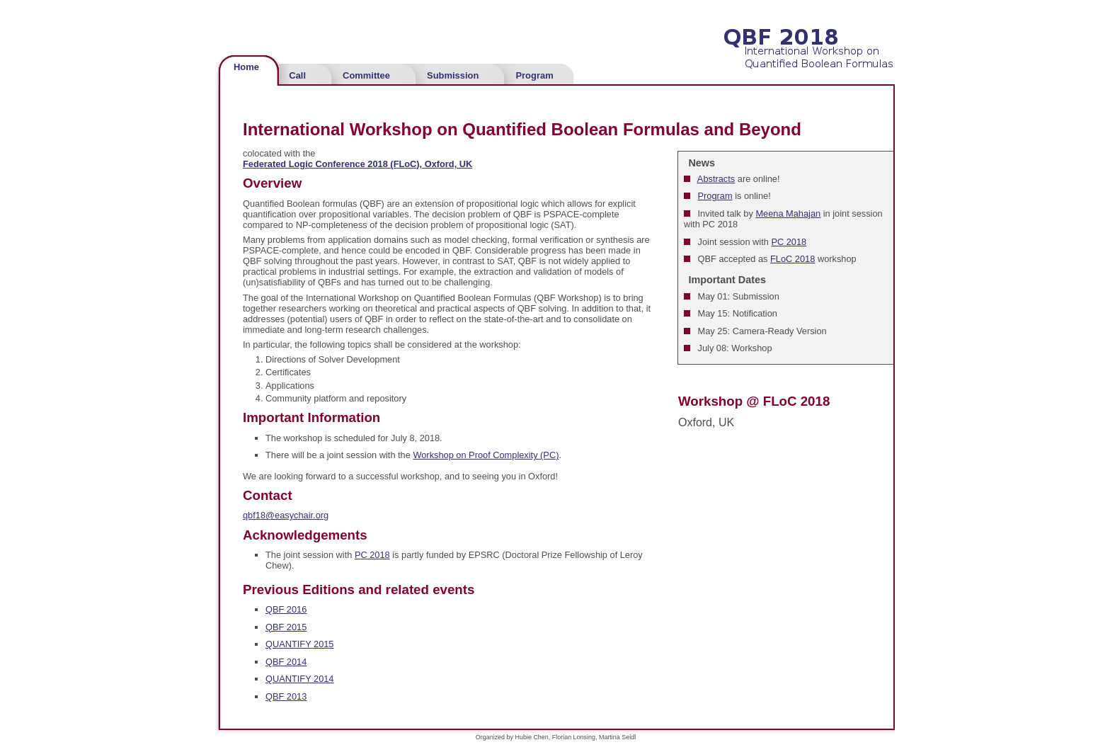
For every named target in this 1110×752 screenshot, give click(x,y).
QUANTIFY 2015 (299, 644)
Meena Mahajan (787, 213)
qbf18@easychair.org (285, 515)
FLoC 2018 (792, 258)
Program (534, 75)
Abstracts (716, 178)
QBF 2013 (286, 696)
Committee (366, 75)
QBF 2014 (286, 661)
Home (246, 67)
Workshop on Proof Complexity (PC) (486, 455)
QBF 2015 (286, 627)
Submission (453, 75)
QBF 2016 (286, 609)
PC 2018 (788, 242)
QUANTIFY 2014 (299, 678)
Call (297, 75)
